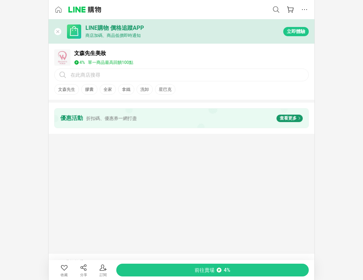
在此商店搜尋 (85, 75)
